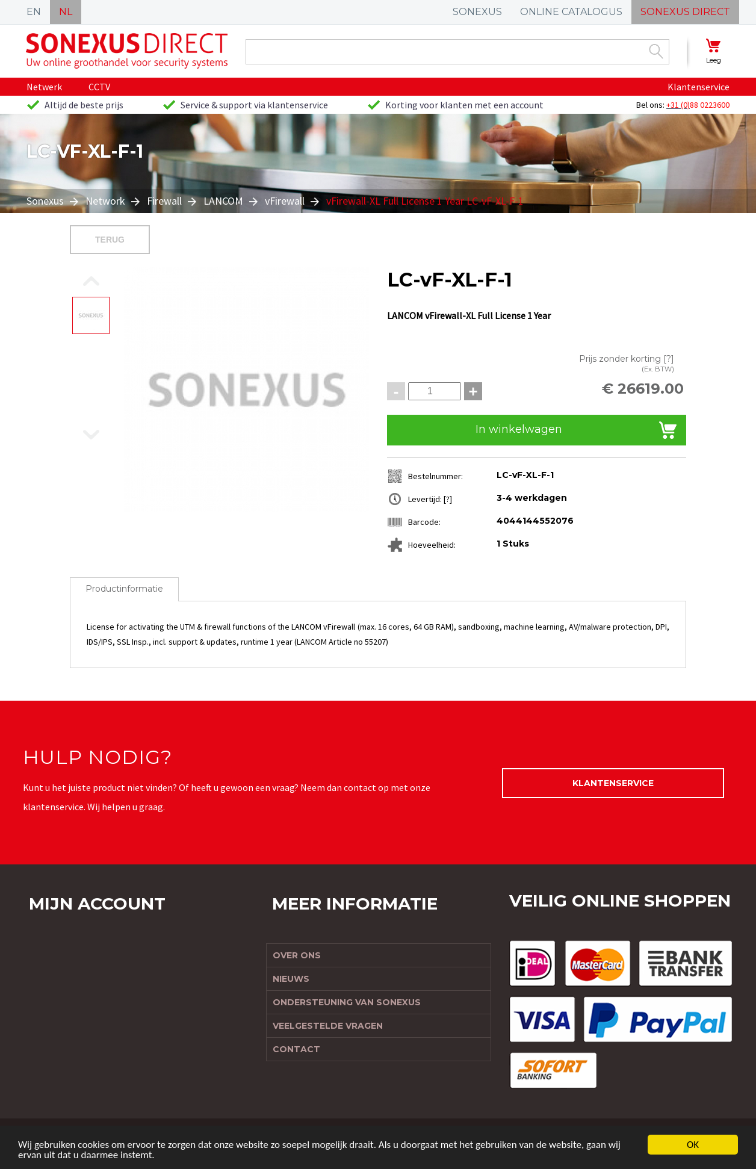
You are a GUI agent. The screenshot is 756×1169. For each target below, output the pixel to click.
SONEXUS (477, 11)
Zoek (656, 51)
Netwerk (44, 87)
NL (65, 11)
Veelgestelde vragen (328, 1025)
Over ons (297, 955)
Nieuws (291, 978)
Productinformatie (124, 589)
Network (105, 201)
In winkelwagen (519, 429)
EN (33, 11)
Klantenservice (699, 87)
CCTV (99, 87)
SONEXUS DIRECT (685, 11)
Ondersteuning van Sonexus (347, 1002)
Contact (296, 1049)
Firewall (164, 201)
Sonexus (46, 201)
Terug (110, 239)
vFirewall (285, 201)
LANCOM (223, 201)
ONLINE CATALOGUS (571, 11)
